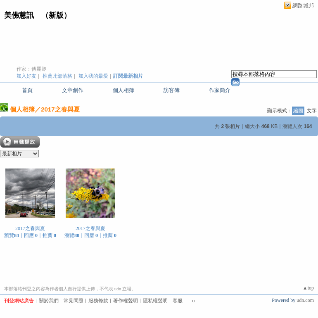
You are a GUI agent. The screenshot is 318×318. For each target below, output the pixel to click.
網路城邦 (303, 5)
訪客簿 (172, 90)
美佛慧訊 (19, 15)
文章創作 (72, 90)
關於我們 (49, 301)
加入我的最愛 (93, 76)
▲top (308, 288)
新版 (56, 15)
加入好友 (26, 76)
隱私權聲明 (155, 301)
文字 (312, 111)
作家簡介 (219, 90)
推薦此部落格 (57, 76)
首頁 (27, 90)
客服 (178, 301)
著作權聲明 (125, 301)
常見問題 (73, 301)
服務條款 (98, 301)
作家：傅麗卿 (31, 69)
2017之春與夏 (60, 109)
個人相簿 (123, 90)
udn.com (305, 300)
